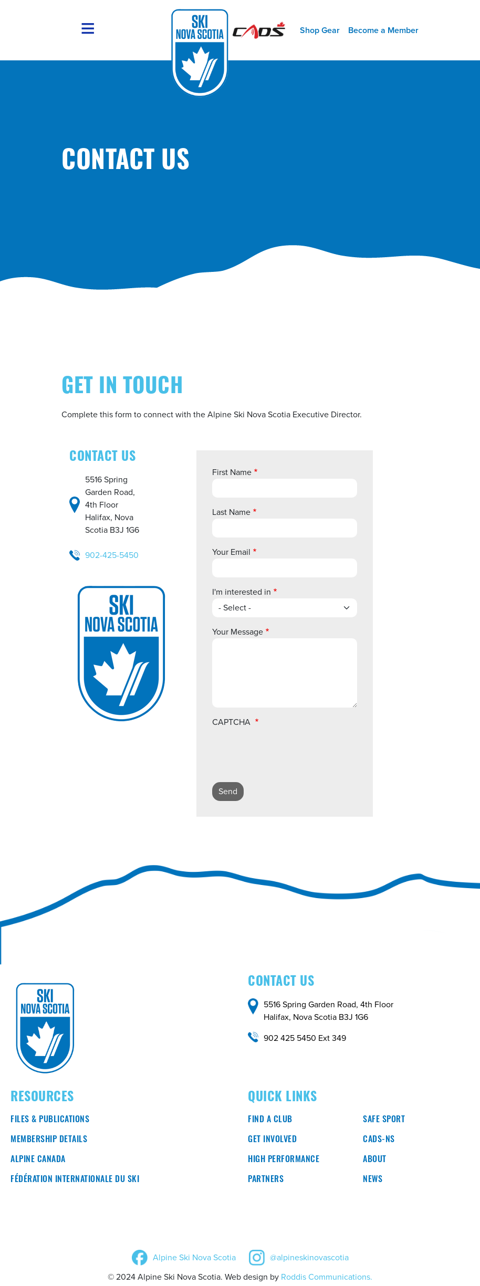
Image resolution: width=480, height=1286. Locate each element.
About (375, 1160)
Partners (266, 1180)
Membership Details (49, 1140)
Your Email (231, 552)
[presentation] (292, 753)
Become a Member (383, 30)
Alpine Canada (38, 1160)
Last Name (231, 512)
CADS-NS (379, 1140)
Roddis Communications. (326, 1277)
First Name (232, 472)
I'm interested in (241, 592)
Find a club (270, 1120)
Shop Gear (320, 30)
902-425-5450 (112, 555)
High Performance (283, 1160)
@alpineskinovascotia (309, 1257)
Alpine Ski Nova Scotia (194, 1257)
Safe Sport (384, 1120)
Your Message (237, 632)
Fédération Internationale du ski (75, 1180)
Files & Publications (50, 1120)
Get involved (272, 1140)
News (372, 1180)
